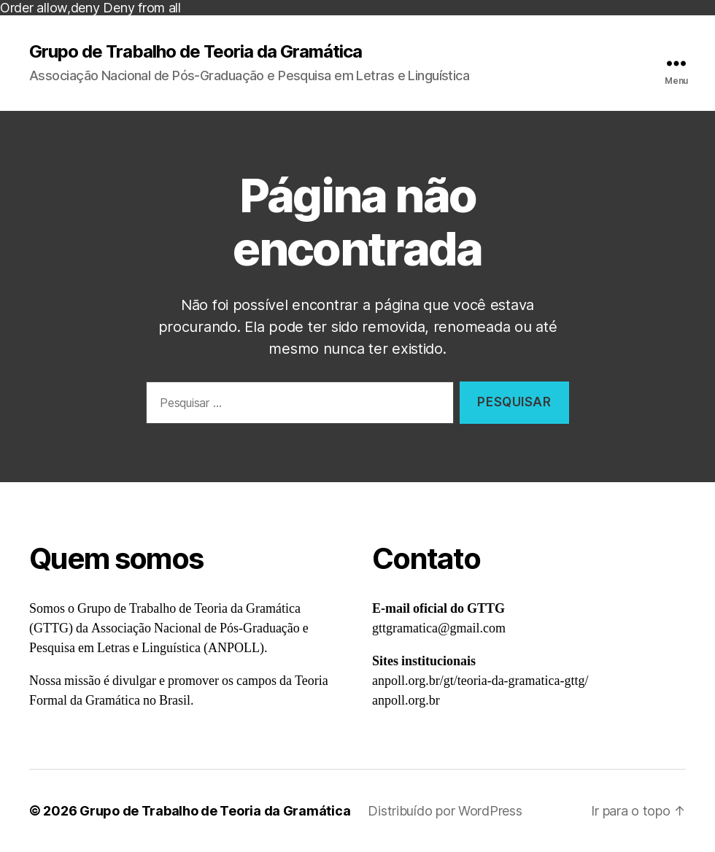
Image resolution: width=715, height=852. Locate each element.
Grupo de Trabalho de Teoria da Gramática (195, 52)
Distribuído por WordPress (445, 810)
